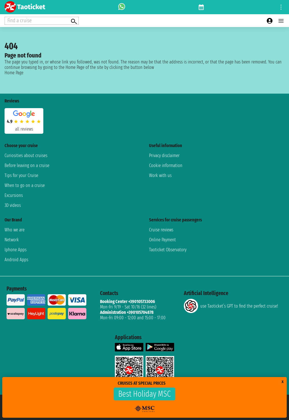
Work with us (160, 175)
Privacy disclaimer (164, 155)
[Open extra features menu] (42, 21)
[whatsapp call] (121, 7)
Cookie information (165, 165)
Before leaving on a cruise (27, 165)
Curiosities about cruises (26, 155)
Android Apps (16, 259)
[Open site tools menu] (281, 7)
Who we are (15, 229)
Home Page (14, 72)
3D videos (13, 205)
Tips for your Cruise (21, 175)
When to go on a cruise (25, 185)
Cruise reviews (161, 229)
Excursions (14, 195)
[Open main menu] (281, 20)
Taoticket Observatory (167, 249)
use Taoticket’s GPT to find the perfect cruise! (231, 306)
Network (12, 239)
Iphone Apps (16, 249)
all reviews (24, 129)
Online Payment (162, 239)
